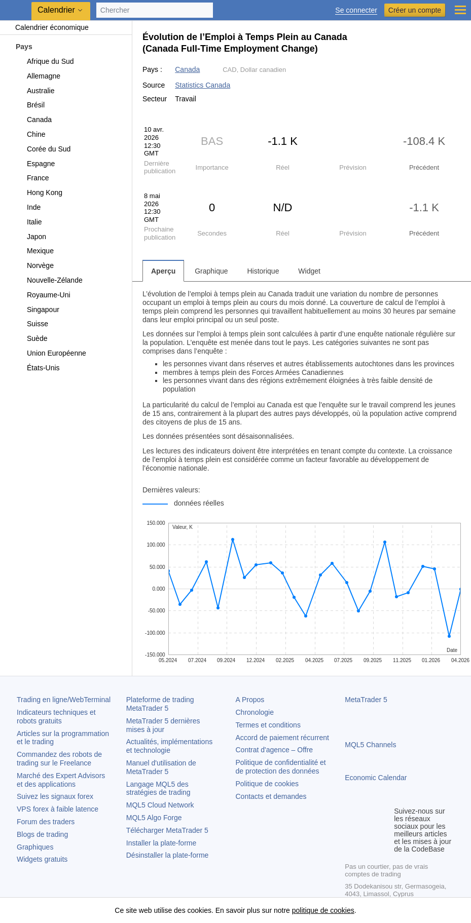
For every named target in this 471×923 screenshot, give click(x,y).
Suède (31, 338)
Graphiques (35, 847)
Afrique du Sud (44, 61)
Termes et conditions (268, 725)
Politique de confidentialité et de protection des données (281, 766)
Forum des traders (46, 822)
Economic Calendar (376, 778)
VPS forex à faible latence (57, 809)
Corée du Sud (42, 149)
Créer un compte (414, 10)
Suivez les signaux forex (55, 796)
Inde (28, 207)
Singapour (37, 309)
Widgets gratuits (42, 859)
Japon (30, 237)
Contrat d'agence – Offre (274, 750)
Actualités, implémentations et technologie (169, 746)
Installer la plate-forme (161, 843)
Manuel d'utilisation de (161, 767)
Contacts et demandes (271, 796)
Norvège (34, 265)
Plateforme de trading (160, 704)
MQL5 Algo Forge (154, 818)
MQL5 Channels (370, 745)
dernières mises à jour (163, 725)
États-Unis (37, 368)
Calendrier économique (47, 27)
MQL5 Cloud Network (160, 805)
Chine (30, 134)
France (32, 178)
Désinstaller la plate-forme (167, 855)
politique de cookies (323, 910)
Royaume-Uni (42, 295)
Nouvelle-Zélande (49, 280)
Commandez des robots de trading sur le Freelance (59, 758)
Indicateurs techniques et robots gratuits (56, 716)
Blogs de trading (42, 834)
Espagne (35, 164)
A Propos (250, 700)
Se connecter (356, 10)
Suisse (31, 324)
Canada (33, 120)
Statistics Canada (202, 85)
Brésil (30, 105)
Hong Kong (38, 192)
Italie (28, 222)
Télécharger (167, 830)
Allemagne (37, 76)
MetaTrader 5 (366, 700)
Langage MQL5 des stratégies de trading (158, 788)
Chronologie (255, 712)
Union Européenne (50, 353)
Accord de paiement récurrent (282, 738)
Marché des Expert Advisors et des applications (61, 780)
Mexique (34, 251)
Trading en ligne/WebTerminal (64, 700)
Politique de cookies (267, 784)
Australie (34, 91)
